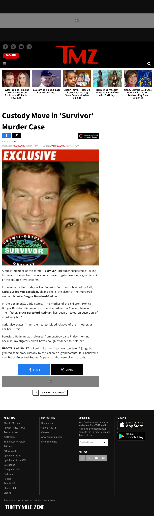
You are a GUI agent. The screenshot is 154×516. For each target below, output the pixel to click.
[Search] (149, 63)
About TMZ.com (12, 423)
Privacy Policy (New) (14, 427)
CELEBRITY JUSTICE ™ (53, 392)
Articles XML (10, 451)
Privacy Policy (99, 432)
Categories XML (12, 469)
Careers (45, 432)
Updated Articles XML (15, 460)
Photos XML (10, 488)
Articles (8, 446)
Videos (7, 492)
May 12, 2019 (58, 145)
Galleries (8, 474)
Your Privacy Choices (15, 441)
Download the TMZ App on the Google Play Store (131, 436)
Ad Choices (10, 437)
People (7, 479)
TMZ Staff (10, 141)
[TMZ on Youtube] (21, 46)
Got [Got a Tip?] (11, 55)
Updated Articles (12, 455)
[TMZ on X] (13, 46)
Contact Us (47, 423)
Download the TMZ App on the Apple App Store (131, 425)
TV (35, 392)
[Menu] (4, 63)
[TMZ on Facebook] (5, 46)
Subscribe (104, 442)
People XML (10, 483)
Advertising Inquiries (51, 437)
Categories (9, 465)
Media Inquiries (49, 441)
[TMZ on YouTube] (96, 458)
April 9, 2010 (19, 145)
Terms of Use (11, 432)
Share (34, 370)
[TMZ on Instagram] (29, 46)
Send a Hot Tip (48, 427)
